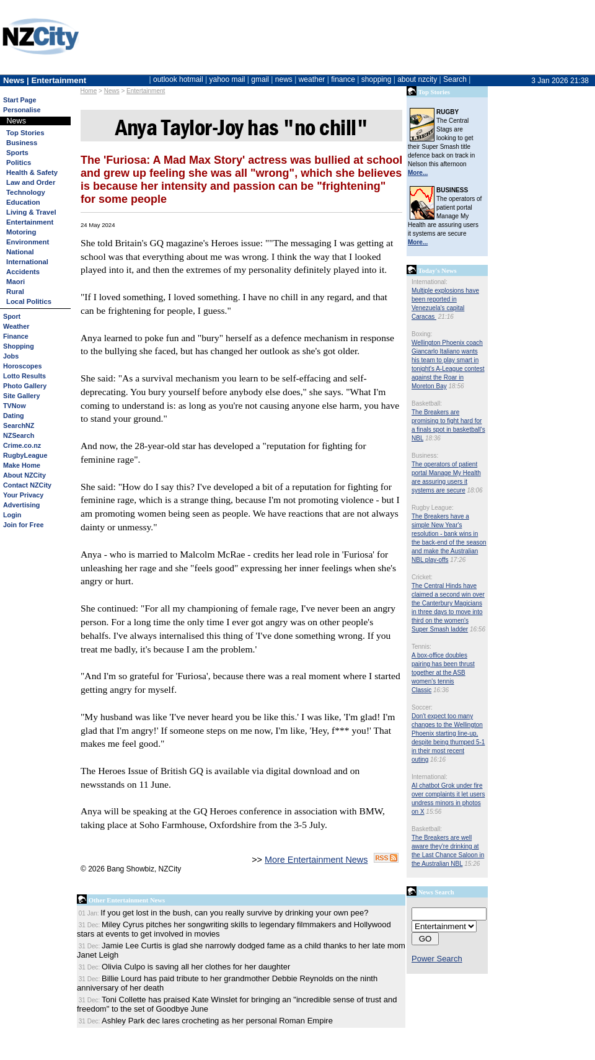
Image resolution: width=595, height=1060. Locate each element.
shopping (376, 79)
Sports (17, 152)
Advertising (21, 505)
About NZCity (24, 475)
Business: (425, 455)
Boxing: (422, 334)
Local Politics (28, 301)
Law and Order (30, 182)
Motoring (21, 232)
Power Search (437, 958)
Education (23, 202)
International (27, 261)
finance (343, 79)
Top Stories (25, 132)
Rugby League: (433, 507)
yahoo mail (227, 79)
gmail (260, 79)
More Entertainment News (316, 860)
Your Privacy (23, 495)
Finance (16, 336)
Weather (16, 326)
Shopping (18, 346)
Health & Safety (32, 172)
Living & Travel (31, 212)
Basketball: (427, 403)
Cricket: (422, 577)
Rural (15, 291)
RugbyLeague (25, 455)
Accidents (23, 271)
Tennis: (421, 646)
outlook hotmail (178, 79)
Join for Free (23, 524)
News (112, 90)
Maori (15, 281)
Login (12, 515)
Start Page (19, 100)
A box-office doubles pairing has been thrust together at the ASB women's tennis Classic (443, 672)
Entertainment (145, 90)
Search (455, 79)
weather (312, 79)
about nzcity (417, 79)
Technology (25, 192)
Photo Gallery (24, 386)
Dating (13, 415)
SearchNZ (18, 425)
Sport (11, 316)
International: (429, 281)
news (284, 79)
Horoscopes (22, 366)
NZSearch (18, 435)
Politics (18, 162)
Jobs (11, 356)
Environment (27, 242)
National (20, 252)
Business (21, 142)
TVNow (14, 405)
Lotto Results (24, 376)
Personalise (22, 110)
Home (89, 90)
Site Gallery (21, 395)
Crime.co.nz (22, 445)
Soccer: (422, 707)
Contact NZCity (27, 485)
